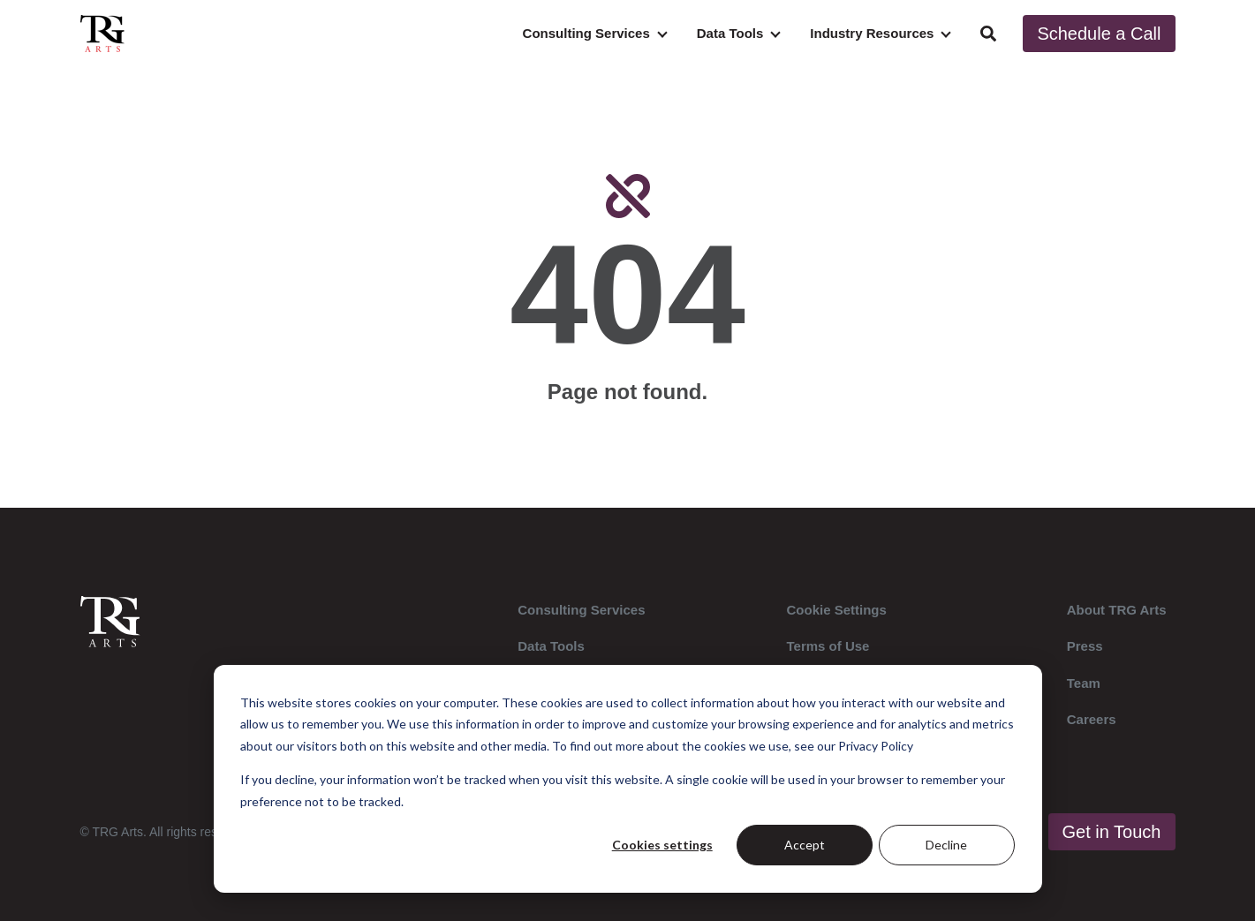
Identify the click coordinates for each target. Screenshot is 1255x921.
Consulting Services (586, 33)
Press (1085, 645)
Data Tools (730, 33)
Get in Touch (1111, 832)
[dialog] (628, 779)
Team (1083, 683)
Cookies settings (662, 844)
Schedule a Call (1098, 33)
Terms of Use (828, 645)
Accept (804, 844)
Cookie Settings (837, 609)
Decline (946, 844)
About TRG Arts (1117, 609)
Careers (1091, 719)
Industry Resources (872, 33)
